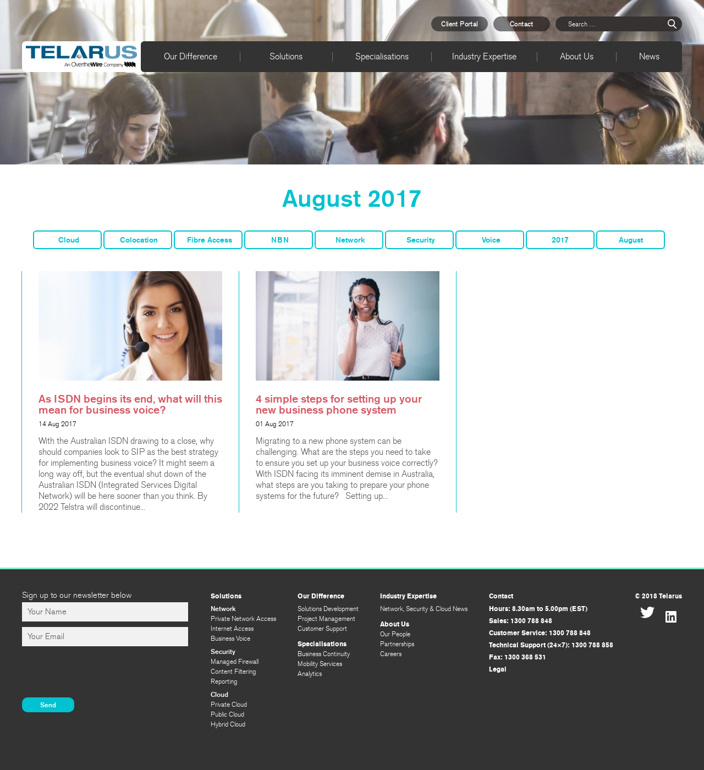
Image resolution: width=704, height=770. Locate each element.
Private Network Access (243, 619)
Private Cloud (229, 704)
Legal (498, 669)
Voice (491, 240)
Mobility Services (320, 664)
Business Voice (230, 638)
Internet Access (232, 628)
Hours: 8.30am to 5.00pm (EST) (538, 609)
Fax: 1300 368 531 (517, 657)
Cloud (68, 240)
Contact (522, 24)
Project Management (326, 619)
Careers (391, 654)
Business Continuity (324, 654)
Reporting (224, 681)
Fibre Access (209, 240)
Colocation (139, 240)
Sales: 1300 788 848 (520, 621)
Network (350, 240)
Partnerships (397, 644)
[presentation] (105, 673)
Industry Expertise (484, 56)
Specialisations (382, 56)
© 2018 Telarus (658, 596)
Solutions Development (328, 609)
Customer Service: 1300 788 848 (540, 633)
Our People (395, 634)
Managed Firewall (234, 662)
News (649, 56)
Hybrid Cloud (228, 724)
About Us (576, 56)
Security (420, 240)
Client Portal (459, 24)
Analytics (310, 674)
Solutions (286, 56)
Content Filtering (233, 671)
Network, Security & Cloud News (424, 609)
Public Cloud (227, 714)
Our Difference (190, 56)
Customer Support (322, 628)
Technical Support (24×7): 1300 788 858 (551, 645)
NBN (280, 240)
